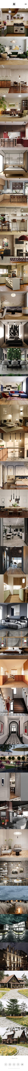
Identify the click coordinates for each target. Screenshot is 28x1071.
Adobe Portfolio (16, 1068)
